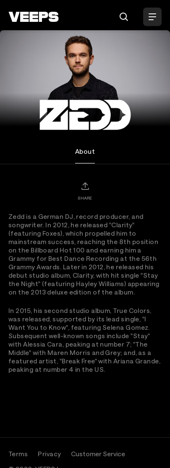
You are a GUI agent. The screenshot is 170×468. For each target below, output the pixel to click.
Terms (18, 453)
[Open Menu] (152, 17)
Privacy (49, 453)
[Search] (124, 17)
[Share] (85, 190)
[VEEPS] (33, 17)
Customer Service (98, 453)
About (85, 151)
